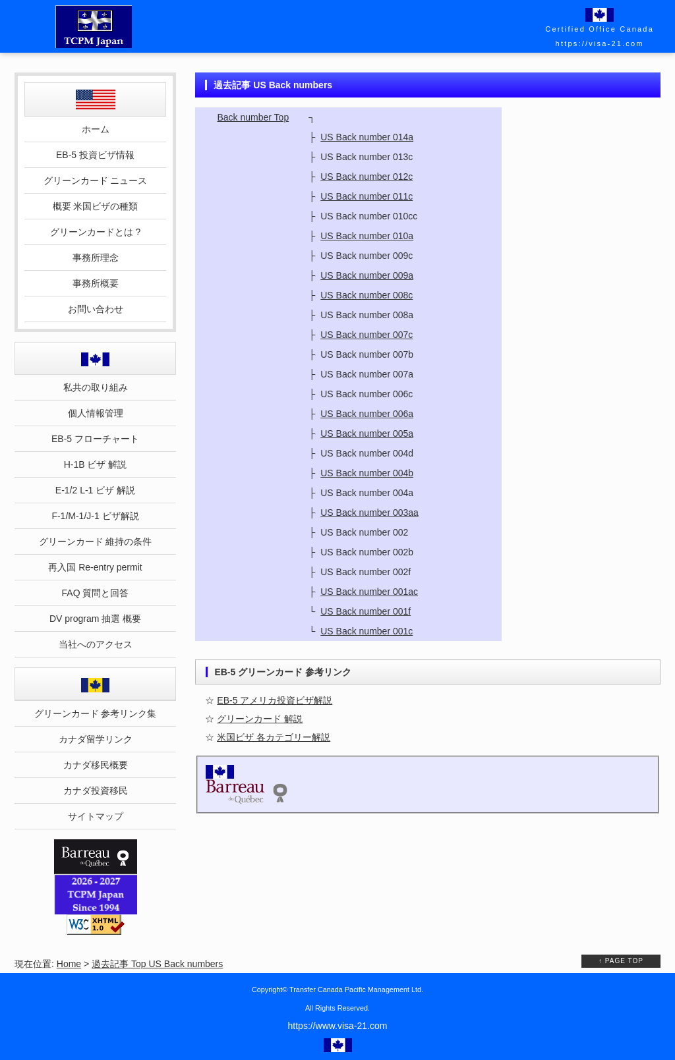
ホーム (95, 129)
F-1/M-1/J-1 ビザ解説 (94, 516)
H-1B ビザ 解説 (95, 464)
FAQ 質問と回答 (95, 593)
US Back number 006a (366, 413)
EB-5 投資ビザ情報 (95, 155)
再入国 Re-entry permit (95, 567)
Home (69, 964)
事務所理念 (96, 257)
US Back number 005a (366, 433)
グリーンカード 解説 (260, 718)
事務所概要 (96, 283)
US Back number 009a (366, 275)
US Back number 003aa (369, 512)
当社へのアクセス (95, 644)
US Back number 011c (366, 196)
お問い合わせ (95, 309)
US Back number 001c (366, 631)
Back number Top (253, 117)
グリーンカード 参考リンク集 (95, 713)
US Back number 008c (366, 295)
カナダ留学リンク (95, 739)
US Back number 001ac (369, 591)
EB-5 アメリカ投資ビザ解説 (274, 700)
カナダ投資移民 (95, 790)
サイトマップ (95, 816)
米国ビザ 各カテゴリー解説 (273, 737)
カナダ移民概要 (95, 765)
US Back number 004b (366, 473)
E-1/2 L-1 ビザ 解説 (95, 490)
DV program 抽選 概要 (95, 618)
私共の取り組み (95, 387)
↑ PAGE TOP (621, 960)
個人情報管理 (95, 413)
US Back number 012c (366, 176)
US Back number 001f (365, 611)
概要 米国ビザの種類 (95, 206)
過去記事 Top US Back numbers (157, 964)
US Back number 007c (366, 334)
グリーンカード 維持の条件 (95, 541)
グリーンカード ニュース (96, 180)
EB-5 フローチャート (95, 438)
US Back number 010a (366, 236)
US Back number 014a (366, 137)
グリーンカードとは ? (95, 232)
